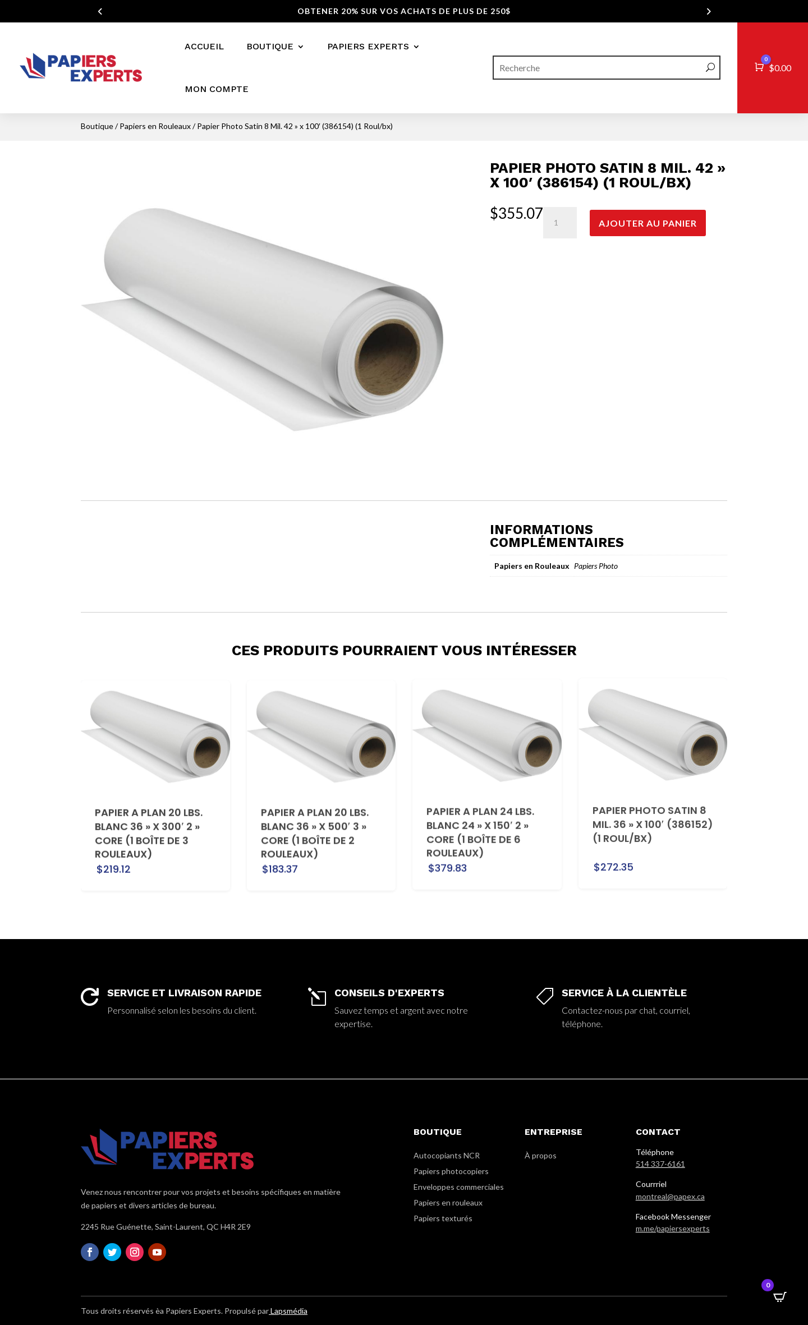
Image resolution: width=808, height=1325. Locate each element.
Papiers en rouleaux (448, 1202)
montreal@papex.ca (670, 1196)
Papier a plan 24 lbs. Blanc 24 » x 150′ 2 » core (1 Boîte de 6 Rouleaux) (480, 804)
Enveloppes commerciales (459, 1186)
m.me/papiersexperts (673, 1228)
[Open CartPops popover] (780, 1297)
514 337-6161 (660, 1163)
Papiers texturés (443, 1218)
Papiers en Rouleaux (155, 126)
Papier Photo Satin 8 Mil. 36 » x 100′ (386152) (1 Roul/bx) (653, 788)
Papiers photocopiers (451, 1171)
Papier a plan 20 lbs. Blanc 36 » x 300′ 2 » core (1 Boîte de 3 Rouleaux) (149, 817)
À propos (541, 1155)
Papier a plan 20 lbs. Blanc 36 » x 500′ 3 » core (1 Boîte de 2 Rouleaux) (315, 815)
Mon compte (217, 89)
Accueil (204, 46)
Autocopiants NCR (447, 1155)
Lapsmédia (288, 1310)
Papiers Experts (368, 46)
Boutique (269, 46)
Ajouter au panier (648, 223)
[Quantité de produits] (560, 222)
